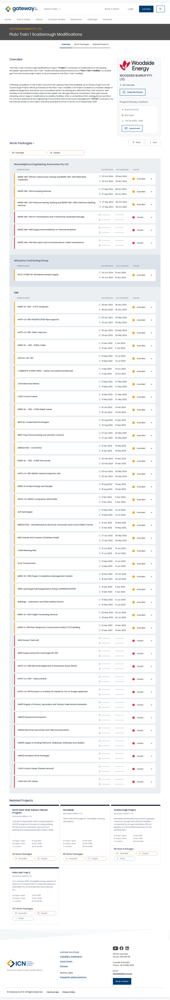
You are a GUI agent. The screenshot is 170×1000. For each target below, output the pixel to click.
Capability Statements (71, 956)
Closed (54, 153)
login (130, 8)
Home (8, 19)
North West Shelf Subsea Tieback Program (30, 811)
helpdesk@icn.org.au (122, 973)
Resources (76, 19)
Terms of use (53, 992)
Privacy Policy (68, 992)
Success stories (56, 19)
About (39, 19)
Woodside (68, 810)
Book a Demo (122, 981)
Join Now (146, 9)
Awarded (17, 153)
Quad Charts (66, 961)
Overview (66, 44)
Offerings (92, 19)
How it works (23, 19)
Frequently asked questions (73, 977)
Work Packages (81, 44)
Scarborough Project (125, 810)
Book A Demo (112, 9)
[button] (52, 9)
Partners (107, 19)
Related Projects (100, 44)
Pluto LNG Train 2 (21, 872)
